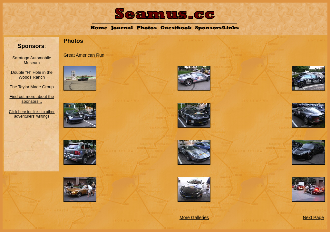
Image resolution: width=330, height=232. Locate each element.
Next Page (313, 217)
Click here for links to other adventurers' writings (31, 114)
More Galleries (194, 217)
